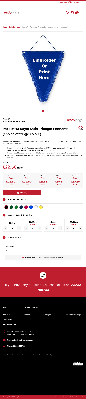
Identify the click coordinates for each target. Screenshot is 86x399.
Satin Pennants (14, 27)
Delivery (22, 192)
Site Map (49, 355)
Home (5, 27)
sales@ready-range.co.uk (22, 340)
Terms (4, 355)
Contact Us (7, 319)
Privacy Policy (11, 355)
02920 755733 (19, 346)
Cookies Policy (21, 355)
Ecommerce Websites (61, 397)
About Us (6, 314)
